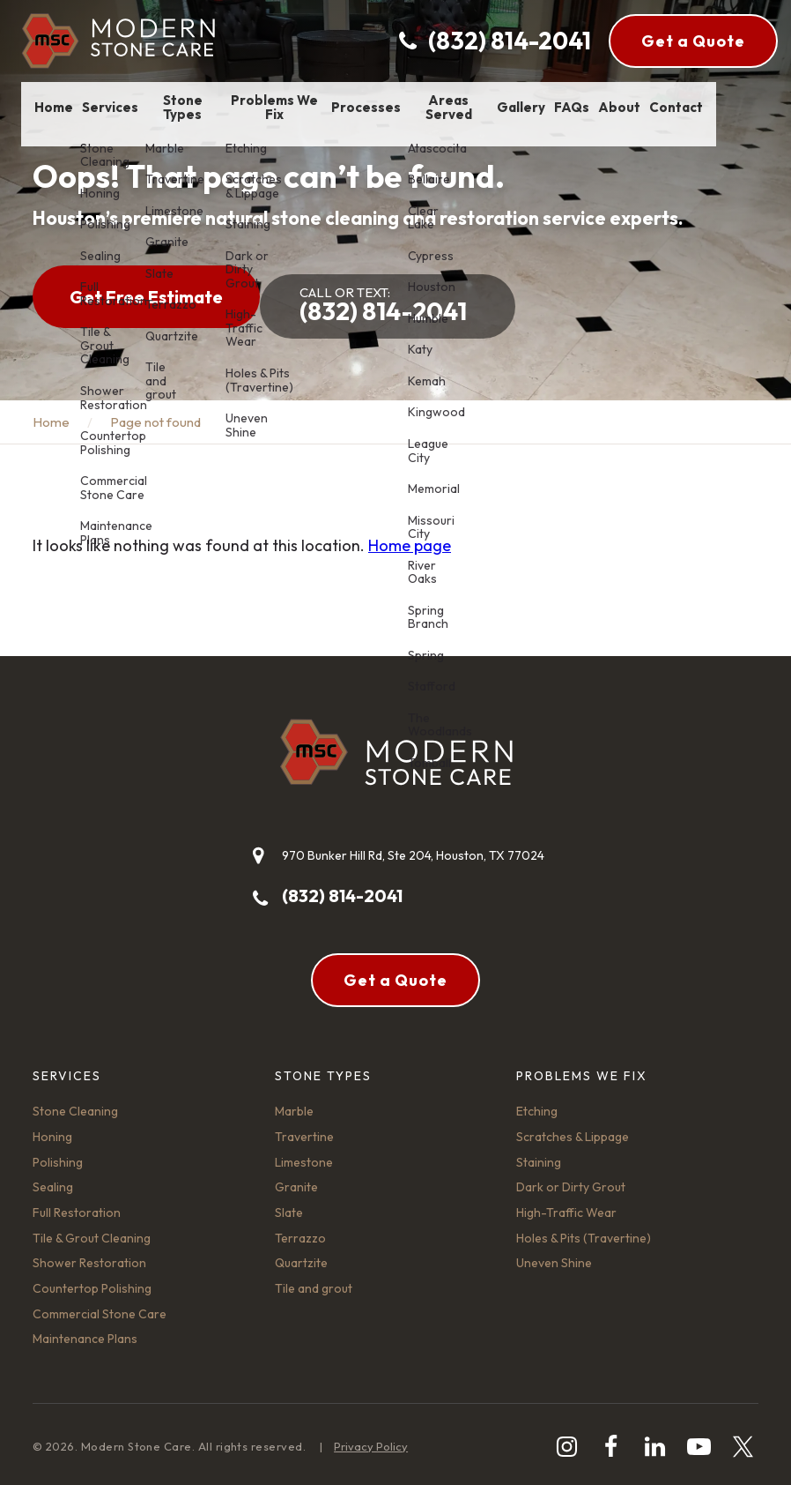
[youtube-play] (699, 1438)
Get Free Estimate (146, 297)
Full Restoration (77, 1204)
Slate (289, 1204)
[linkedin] (654, 1438)
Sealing (53, 1178)
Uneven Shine (554, 1254)
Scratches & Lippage (572, 1128)
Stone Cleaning (75, 1102)
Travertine (304, 1128)
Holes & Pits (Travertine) (583, 1229)
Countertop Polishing (92, 1279)
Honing (52, 1128)
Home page (409, 536)
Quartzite (301, 1254)
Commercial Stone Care (99, 1305)
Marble (294, 1102)
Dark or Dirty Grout (570, 1178)
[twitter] (743, 1438)
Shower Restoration (89, 1254)
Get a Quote (693, 41)
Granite (296, 1178)
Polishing (58, 1153)
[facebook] (610, 1438)
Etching (537, 1102)
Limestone (304, 1153)
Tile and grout (313, 1279)
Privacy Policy (371, 1437)
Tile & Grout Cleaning (92, 1229)
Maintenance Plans (85, 1330)
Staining (538, 1153)
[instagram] (566, 1438)
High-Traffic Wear (566, 1204)
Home (51, 413)
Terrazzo (300, 1229)
